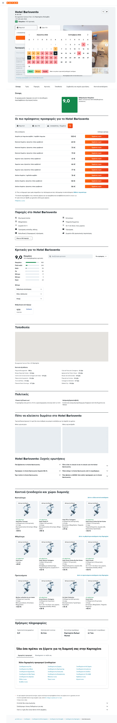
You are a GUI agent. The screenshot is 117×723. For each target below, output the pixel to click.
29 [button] (51, 62)
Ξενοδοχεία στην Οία (25, 666)
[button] (3, 3)
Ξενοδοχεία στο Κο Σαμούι (84, 666)
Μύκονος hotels (52, 677)
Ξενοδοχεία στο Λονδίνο (83, 671)
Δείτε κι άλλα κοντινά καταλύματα (98, 497)
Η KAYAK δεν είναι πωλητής (62, 703)
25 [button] (33, 62)
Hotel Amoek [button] (89, 560)
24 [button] (29, 62)
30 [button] (55, 62)
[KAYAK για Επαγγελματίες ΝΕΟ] (3, 29)
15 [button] (51, 53)
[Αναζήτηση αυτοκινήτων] (3, 16)
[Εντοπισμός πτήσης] (3, 25)
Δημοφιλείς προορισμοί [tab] (25, 655)
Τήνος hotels (51, 679)
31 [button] (29, 66)
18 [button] (33, 58)
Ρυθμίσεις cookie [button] (20, 201)
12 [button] (38, 53)
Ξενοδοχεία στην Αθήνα (26, 669)
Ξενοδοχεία (27, 719)
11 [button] (33, 53)
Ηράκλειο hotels (81, 677)
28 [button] (47, 62)
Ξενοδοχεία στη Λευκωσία (55, 671)
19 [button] (38, 58)
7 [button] (46, 49)
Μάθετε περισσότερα (80, 192)
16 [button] (55, 53)
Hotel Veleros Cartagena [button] (46, 560)
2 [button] (55, 44)
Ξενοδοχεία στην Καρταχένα (72, 719)
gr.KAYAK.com (18, 719)
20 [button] (42, 58)
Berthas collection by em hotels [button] (25, 597)
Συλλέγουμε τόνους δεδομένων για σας (62, 706)
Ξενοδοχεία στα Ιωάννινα (83, 669)
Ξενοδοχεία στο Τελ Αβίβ (83, 674)
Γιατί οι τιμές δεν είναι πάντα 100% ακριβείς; (62, 710)
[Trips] (3, 34)
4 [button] (33, 49)
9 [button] (55, 49)
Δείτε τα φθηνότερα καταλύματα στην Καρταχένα (93, 536)
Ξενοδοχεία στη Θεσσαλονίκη (56, 674)
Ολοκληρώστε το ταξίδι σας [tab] (43, 655)
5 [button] (83, 44)
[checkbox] (24, 311)
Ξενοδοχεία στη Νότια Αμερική (40, 719)
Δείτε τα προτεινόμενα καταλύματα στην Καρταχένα (92, 575)
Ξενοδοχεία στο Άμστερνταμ (56, 669)
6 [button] (42, 49)
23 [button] (55, 58)
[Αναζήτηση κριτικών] (72, 256)
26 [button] (38, 62)
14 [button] (46, 53)
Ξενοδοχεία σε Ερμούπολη (26, 671)
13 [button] (42, 53)
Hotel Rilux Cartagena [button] (69, 519)
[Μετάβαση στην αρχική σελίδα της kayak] (12, 3)
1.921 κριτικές (30, 21)
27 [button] (42, 62)
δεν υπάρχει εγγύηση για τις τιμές (53, 697)
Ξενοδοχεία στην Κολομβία (56, 719)
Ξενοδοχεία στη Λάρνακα (26, 677)
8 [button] (51, 49)
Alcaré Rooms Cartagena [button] (46, 599)
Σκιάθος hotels (23, 682)
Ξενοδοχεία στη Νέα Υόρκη (27, 674)
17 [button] (29, 58)
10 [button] (29, 53)
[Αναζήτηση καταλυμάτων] (3, 12)
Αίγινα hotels (80, 679)
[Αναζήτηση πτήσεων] (3, 8)
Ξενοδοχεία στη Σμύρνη (54, 666)
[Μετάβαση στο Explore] (3, 21)
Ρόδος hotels (23, 679)
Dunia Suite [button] (89, 599)
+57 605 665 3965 (21, 19)
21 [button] (46, 58)
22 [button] (51, 58)
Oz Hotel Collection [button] (68, 597)
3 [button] (29, 49)
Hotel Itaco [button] (19, 560)
